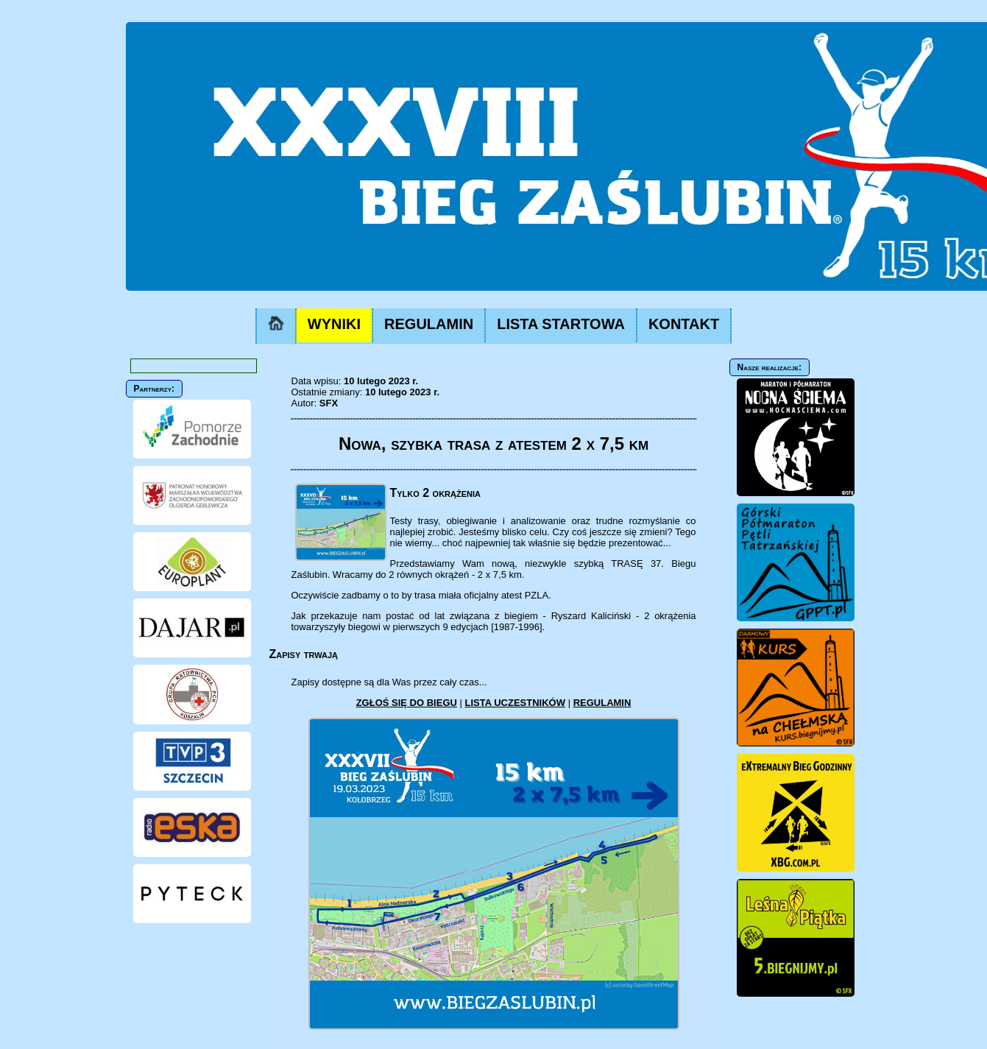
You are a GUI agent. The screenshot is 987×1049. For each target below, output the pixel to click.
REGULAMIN (428, 324)
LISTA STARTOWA (561, 324)
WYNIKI (334, 324)
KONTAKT (683, 324)
